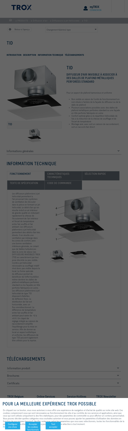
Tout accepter (53, 425)
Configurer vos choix (12, 425)
